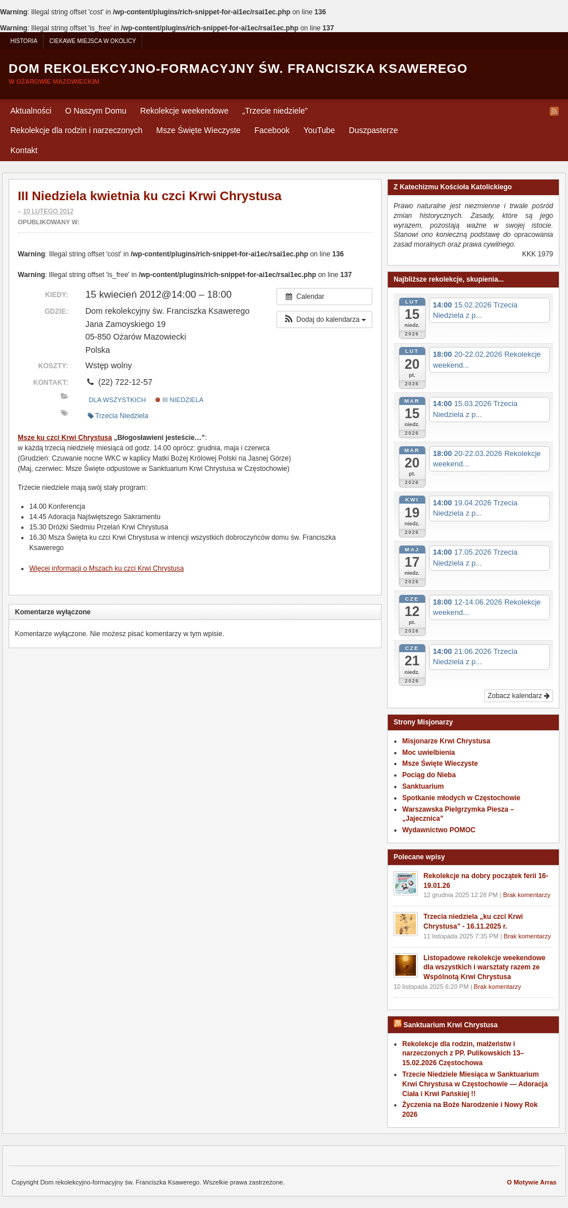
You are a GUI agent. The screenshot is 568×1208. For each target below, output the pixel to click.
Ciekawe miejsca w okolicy (92, 41)
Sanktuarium (423, 786)
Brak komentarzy (527, 894)
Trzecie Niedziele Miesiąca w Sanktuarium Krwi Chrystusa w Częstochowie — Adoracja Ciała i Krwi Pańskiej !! (475, 1084)
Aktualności (31, 110)
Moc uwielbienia (428, 753)
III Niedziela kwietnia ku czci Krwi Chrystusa (150, 196)
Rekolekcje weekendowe (184, 110)
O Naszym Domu (96, 110)
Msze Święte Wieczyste (198, 130)
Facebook (271, 130)
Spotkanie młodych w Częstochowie (461, 798)
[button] (324, 319)
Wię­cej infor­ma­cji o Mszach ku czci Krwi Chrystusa (106, 568)
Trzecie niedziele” (275, 110)
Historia (23, 41)
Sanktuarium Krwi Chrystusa (450, 1025)
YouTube (319, 130)
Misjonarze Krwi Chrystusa (446, 741)
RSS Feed (554, 111)
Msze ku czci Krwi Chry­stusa (65, 438)
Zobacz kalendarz (519, 696)
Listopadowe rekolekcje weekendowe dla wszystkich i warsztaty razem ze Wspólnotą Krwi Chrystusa (484, 967)
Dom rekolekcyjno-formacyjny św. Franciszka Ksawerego (238, 68)
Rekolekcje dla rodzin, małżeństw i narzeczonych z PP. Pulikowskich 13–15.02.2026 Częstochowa (463, 1053)
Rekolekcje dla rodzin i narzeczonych (76, 130)
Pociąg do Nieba (429, 775)
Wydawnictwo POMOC (439, 830)
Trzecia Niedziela (118, 416)
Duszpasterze (373, 130)
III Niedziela (179, 399)
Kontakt (23, 150)
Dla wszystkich (117, 399)
